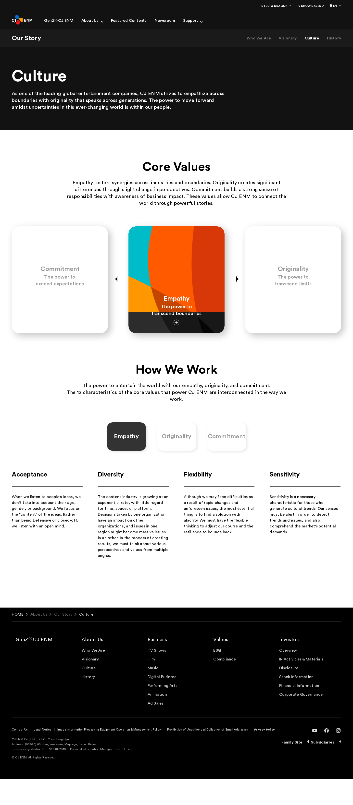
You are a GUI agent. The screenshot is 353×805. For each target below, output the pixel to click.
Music (153, 694)
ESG (217, 676)
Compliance (224, 685)
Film (151, 685)
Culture (312, 38)
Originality (176, 462)
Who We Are (259, 38)
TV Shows (157, 676)
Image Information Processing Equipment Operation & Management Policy (109, 755)
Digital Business (162, 703)
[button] (118, 293)
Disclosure (288, 694)
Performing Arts (162, 712)
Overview (288, 676)
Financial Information (299, 712)
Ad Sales (156, 729)
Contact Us (20, 755)
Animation (157, 720)
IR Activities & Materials (301, 685)
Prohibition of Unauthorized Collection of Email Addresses (207, 755)
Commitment (226, 462)
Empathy (126, 462)
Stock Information (296, 703)
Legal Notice (42, 755)
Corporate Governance (301, 720)
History (334, 38)
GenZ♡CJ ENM (34, 665)
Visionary (288, 38)
